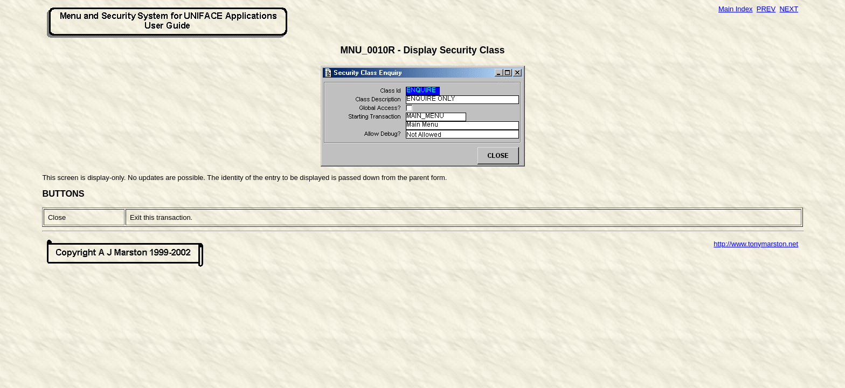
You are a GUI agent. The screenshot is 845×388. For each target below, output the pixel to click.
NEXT (788, 9)
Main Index (735, 9)
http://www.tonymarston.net (756, 244)
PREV (766, 9)
